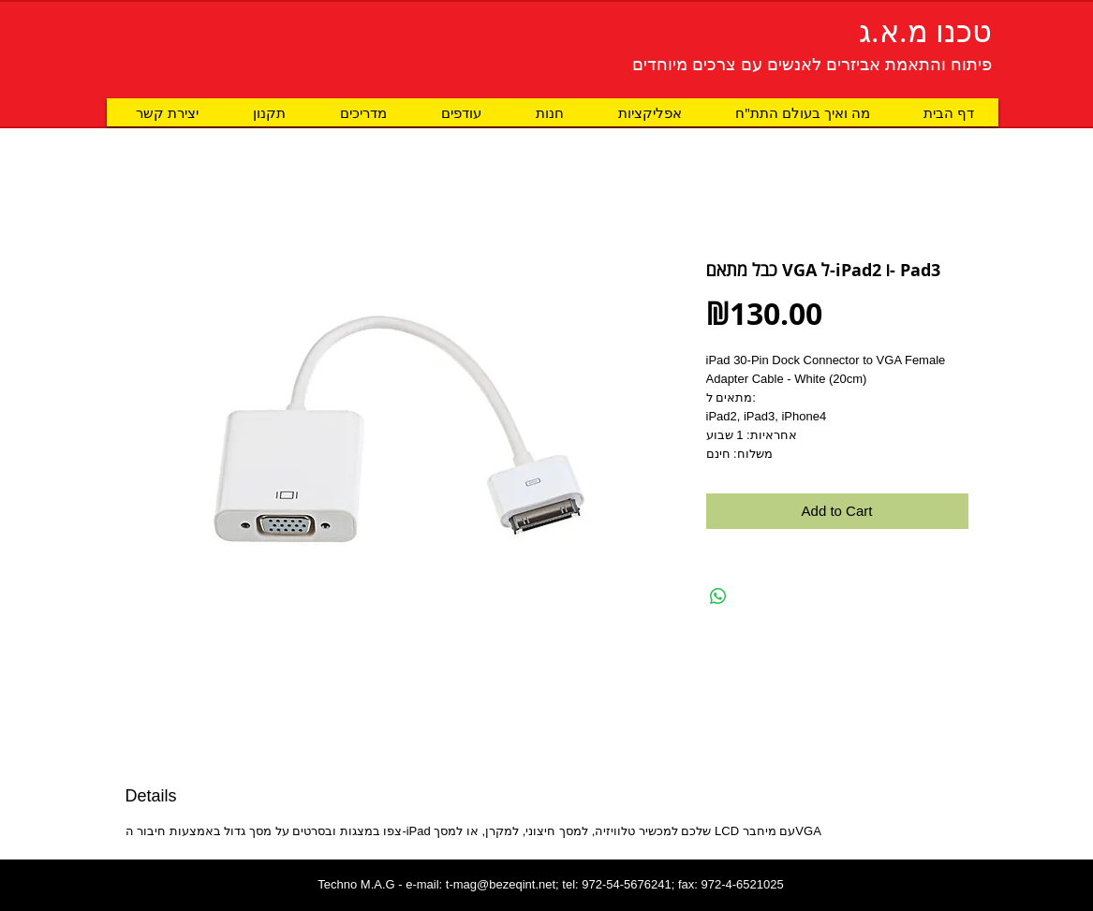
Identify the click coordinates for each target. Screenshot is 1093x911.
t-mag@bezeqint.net (500, 884)
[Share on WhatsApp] (718, 596)
